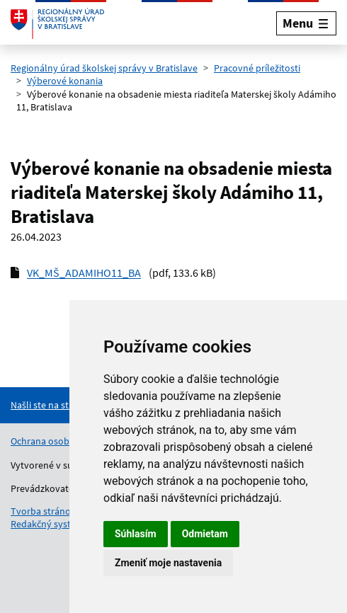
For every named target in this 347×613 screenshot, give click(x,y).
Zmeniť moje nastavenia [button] (168, 562)
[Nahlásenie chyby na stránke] (68, 405)
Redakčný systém (47, 523)
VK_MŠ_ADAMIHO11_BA (84, 272)
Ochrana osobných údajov (66, 441)
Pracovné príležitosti (257, 68)
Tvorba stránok (43, 511)
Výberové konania (65, 80)
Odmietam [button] (205, 533)
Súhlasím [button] (136, 533)
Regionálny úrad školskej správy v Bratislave (104, 68)
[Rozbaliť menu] (306, 23)
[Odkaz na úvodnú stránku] (57, 23)
